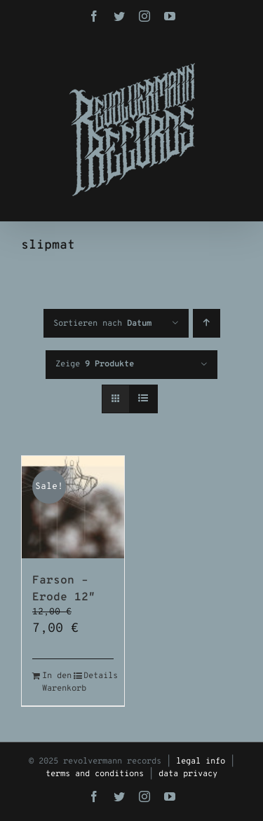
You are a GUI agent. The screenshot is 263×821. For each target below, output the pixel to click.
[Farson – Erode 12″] (73, 507)
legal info (200, 761)
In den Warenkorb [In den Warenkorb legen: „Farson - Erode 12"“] (57, 682)
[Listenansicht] (143, 399)
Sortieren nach (102, 323)
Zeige (94, 364)
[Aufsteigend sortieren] (206, 323)
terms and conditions (95, 774)
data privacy (188, 774)
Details (98, 676)
